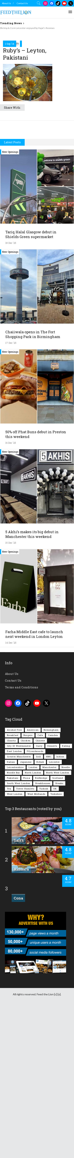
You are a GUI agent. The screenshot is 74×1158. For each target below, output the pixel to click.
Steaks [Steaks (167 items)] (59, 932)
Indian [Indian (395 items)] (60, 906)
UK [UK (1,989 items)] (55, 938)
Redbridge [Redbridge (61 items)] (41, 927)
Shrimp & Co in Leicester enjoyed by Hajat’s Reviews (27, 28)
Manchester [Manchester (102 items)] (49, 916)
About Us (6, 3)
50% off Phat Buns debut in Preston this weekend (35, 584)
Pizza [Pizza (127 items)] (26, 927)
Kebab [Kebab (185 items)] (40, 911)
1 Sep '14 (9, 119)
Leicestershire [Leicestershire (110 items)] (15, 916)
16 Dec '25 (10, 592)
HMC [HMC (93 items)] (49, 906)
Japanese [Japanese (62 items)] (26, 911)
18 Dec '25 (10, 392)
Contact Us (22, 3)
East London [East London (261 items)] (14, 900)
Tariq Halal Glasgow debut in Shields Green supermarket (30, 384)
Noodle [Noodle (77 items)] (66, 916)
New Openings (10, 301)
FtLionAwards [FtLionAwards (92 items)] (35, 900)
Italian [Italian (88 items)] (11, 911)
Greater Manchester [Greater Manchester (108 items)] (19, 906)
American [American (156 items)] (33, 879)
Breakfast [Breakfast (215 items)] (13, 884)
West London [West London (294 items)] (14, 943)
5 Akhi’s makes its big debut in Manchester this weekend (32, 684)
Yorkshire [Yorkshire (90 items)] (56, 943)
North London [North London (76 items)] (33, 922)
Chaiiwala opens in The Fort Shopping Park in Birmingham (32, 484)
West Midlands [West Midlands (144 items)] (36, 943)
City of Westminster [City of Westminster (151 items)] (19, 895)
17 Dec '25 (10, 492)
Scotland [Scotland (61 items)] (57, 927)
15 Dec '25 (10, 692)
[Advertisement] (37, 69)
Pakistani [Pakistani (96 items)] (12, 927)
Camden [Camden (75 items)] (53, 884)
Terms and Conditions (21, 837)
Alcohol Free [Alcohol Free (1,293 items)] (14, 879)
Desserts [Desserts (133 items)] (52, 895)
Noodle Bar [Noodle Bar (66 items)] (13, 922)
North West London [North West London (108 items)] (57, 922)
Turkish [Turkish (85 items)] (43, 938)
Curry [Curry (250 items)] (39, 895)
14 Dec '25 (10, 792)
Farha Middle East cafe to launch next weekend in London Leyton (34, 783)
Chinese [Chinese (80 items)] (40, 890)
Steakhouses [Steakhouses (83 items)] (42, 932)
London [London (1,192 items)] (33, 916)
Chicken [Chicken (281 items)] (26, 890)
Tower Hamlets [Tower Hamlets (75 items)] (25, 938)
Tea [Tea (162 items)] (9, 938)
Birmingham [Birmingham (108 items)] (51, 879)
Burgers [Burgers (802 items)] (28, 884)
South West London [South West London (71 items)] (18, 932)
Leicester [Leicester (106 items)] (54, 911)
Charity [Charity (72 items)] (11, 890)
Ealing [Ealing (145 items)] (66, 895)
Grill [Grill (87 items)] (38, 906)
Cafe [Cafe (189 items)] (40, 884)
